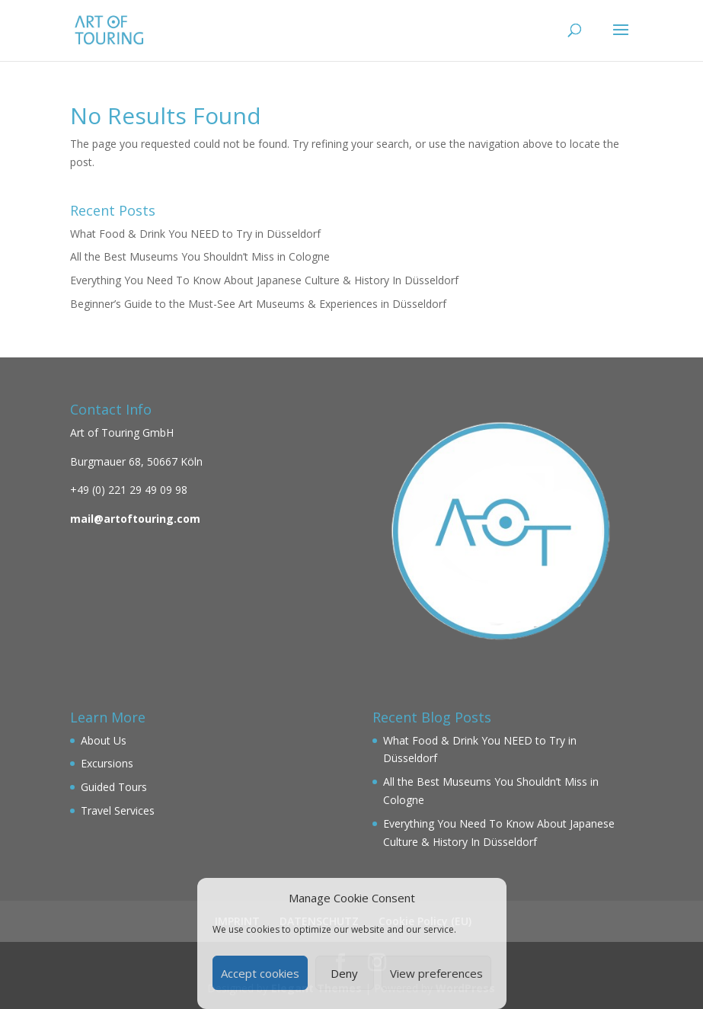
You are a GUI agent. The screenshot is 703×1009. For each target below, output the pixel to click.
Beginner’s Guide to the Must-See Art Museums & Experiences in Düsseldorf (258, 303)
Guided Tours (114, 787)
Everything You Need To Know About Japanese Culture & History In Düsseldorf (264, 280)
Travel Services (118, 810)
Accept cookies (260, 973)
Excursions (107, 763)
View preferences (436, 973)
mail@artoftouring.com (135, 518)
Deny (344, 973)
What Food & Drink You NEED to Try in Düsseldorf (195, 233)
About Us (103, 740)
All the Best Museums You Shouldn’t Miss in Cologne (200, 256)
